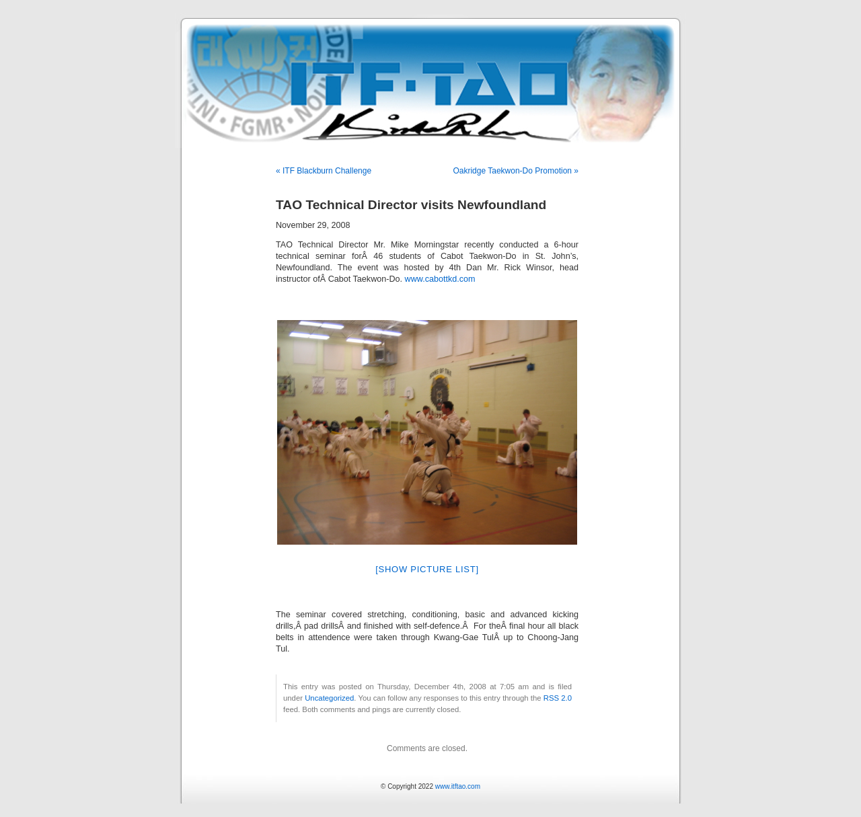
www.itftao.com (457, 786)
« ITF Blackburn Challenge (323, 171)
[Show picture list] (427, 569)
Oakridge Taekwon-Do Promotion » (515, 171)
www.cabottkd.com (440, 279)
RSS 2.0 (558, 698)
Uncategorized (329, 698)
